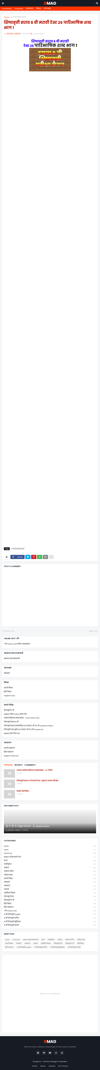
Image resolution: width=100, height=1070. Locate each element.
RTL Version (63, 1066)
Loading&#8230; (50, 311)
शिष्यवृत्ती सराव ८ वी (11, 722)
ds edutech (7, 8)
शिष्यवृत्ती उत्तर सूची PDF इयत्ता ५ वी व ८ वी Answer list (23, 729)
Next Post (93, 631)
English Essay (9, 695)
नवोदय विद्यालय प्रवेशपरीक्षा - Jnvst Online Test (21, 718)
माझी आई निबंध (23, 791)
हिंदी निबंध (7, 691)
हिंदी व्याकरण (9, 752)
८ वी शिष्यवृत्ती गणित (50, 918)
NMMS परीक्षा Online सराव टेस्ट (15, 714)
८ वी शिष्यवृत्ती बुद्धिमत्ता (50, 921)
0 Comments (38, 33)
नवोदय (50, 867)
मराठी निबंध (8, 688)
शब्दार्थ (50, 889)
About (42, 1066)
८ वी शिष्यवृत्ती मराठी (18, 17)
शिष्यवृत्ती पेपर (50, 896)
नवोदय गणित (50, 871)
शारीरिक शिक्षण (50, 893)
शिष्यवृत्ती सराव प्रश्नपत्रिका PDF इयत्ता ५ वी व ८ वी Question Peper (28, 725)
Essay (50, 846)
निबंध (38, 8)
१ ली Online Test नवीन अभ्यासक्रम (17, 644)
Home (6, 17)
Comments (29, 765)
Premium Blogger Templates (55, 1061)
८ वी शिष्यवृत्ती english (50, 914)
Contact (52, 1066)
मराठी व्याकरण (9, 748)
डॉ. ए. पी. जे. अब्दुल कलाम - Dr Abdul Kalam (27, 826)
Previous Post (9, 631)
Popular (8, 765)
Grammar (50, 853)
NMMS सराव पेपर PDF (12, 733)
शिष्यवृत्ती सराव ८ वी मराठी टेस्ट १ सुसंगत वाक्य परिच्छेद (37, 781)
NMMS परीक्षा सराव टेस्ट (50, 857)
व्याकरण (29, 8)
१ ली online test (50, 911)
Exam (50, 849)
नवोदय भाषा (50, 875)
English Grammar (11, 756)
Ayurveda (19, 8)
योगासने (47, 8)
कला (50, 860)
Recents (18, 765)
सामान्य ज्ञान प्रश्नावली (12, 658)
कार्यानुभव (50, 864)
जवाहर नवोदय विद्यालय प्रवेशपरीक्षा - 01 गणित (35, 770)
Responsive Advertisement (50, 994)
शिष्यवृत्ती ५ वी (9, 710)
